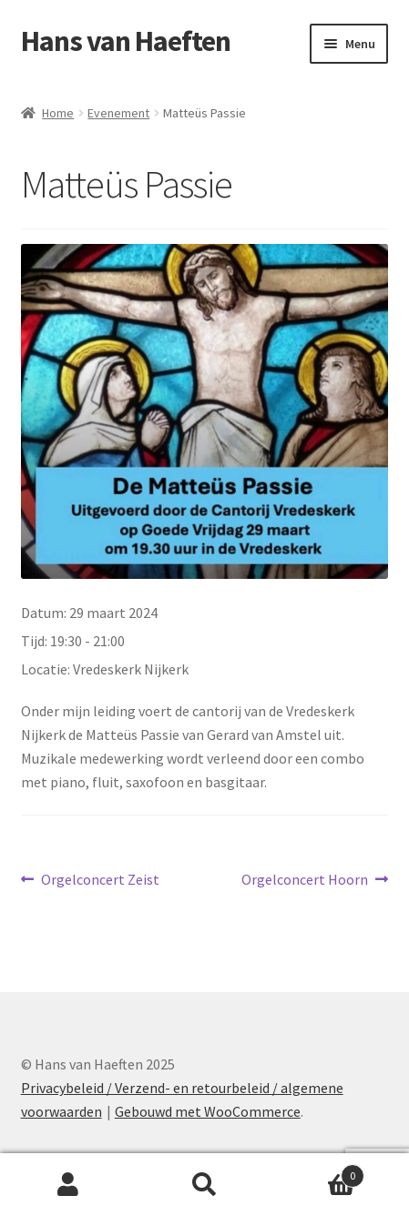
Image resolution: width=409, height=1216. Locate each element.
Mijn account (68, 1185)
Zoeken (205, 1185)
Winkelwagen (318, 1172)
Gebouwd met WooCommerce (208, 1111)
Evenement (118, 113)
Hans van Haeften (125, 41)
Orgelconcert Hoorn (304, 880)
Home (58, 113)
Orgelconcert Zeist (99, 880)
